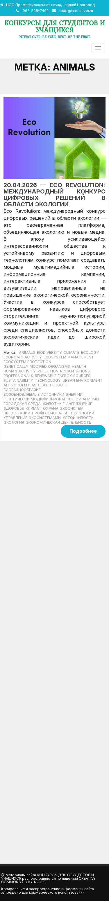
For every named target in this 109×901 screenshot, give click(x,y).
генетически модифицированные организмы (51, 399)
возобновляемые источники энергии (43, 394)
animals (27, 352)
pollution (47, 371)
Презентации (16, 413)
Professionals (18, 376)
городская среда (22, 404)
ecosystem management (69, 357)
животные (53, 404)
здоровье (13, 408)
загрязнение (79, 404)
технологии (81, 413)
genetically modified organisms (36, 366)
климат (33, 408)
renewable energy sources (62, 376)
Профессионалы (49, 413)
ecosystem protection (27, 362)
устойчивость (78, 418)
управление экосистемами (32, 418)
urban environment (82, 380)
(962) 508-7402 (35, 10)
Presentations (75, 371)
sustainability (18, 380)
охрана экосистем (63, 408)
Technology (48, 380)
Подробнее (83, 431)
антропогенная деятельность (35, 385)
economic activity (22, 357)
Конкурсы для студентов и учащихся (54, 26)
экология (13, 422)
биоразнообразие (22, 390)
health (79, 366)
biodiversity (49, 352)
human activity (19, 371)
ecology (90, 352)
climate (71, 352)
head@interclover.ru (76, 10)
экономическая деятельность (58, 422)
